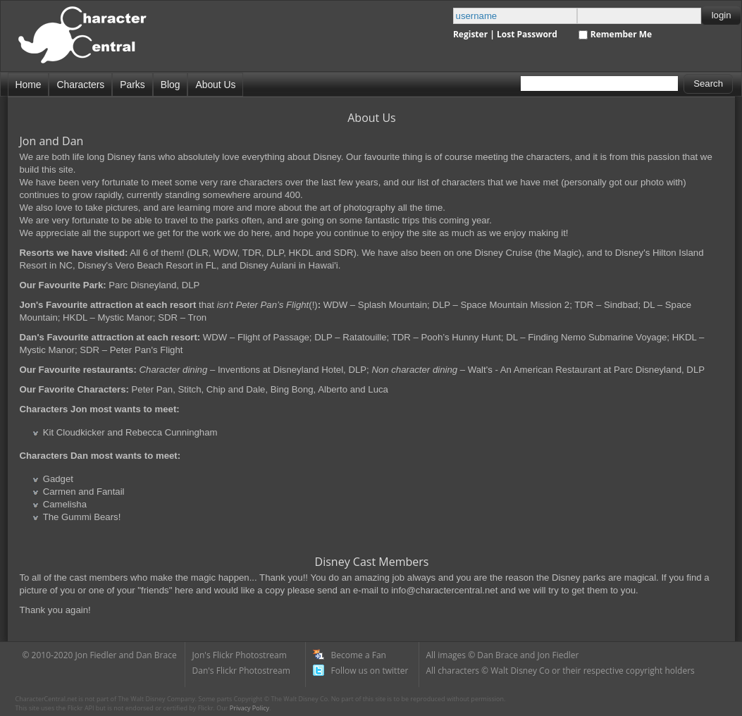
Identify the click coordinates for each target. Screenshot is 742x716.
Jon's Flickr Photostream (239, 655)
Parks (132, 84)
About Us (215, 84)
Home (29, 84)
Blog (170, 84)
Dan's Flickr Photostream (241, 671)
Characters (80, 84)
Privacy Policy (249, 707)
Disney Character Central (94, 41)
